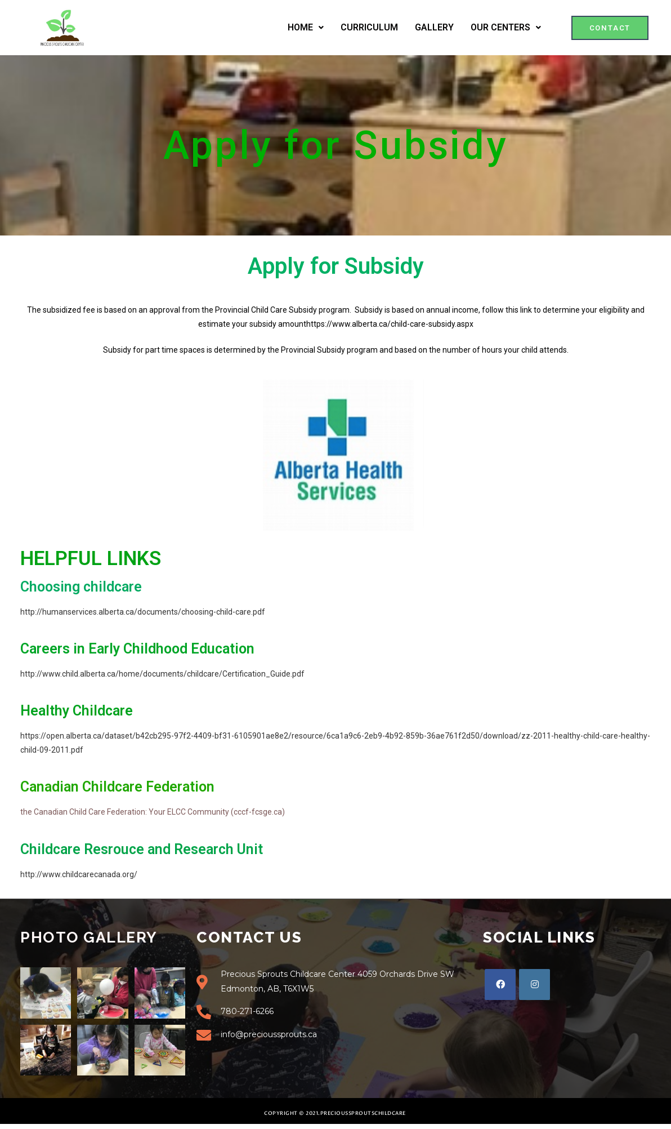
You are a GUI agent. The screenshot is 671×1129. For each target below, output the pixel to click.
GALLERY (434, 27)
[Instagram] (534, 984)
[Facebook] (500, 984)
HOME (306, 27)
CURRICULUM (369, 27)
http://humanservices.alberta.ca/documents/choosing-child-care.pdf (142, 611)
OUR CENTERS (506, 27)
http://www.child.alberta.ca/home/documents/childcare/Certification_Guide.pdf (162, 673)
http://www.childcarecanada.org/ (78, 874)
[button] (610, 28)
